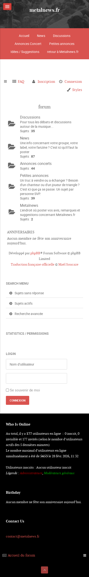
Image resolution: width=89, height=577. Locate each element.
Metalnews (29, 205)
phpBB (35, 253)
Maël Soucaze (68, 264)
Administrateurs (31, 473)
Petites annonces (61, 43)
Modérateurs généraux (59, 473)
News (41, 35)
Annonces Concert (28, 43)
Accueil (24, 35)
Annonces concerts (36, 163)
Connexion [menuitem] (73, 81)
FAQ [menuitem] (21, 81)
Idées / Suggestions (25, 51)
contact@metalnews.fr (22, 536)
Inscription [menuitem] (46, 81)
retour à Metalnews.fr (63, 51)
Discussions (61, 35)
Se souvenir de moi (25, 390)
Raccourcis (7, 82)
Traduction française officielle (32, 264)
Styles (77, 90)
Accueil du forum (21, 555)
